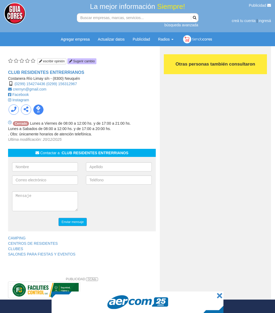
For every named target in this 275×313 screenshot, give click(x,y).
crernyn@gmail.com (29, 89)
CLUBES (15, 249)
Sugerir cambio (82, 61)
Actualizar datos (111, 39)
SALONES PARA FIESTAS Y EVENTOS (41, 254)
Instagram (20, 100)
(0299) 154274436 (30, 84)
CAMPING (17, 238)
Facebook (20, 94)
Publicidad (260, 5)
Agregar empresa (75, 39)
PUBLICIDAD (82, 279)
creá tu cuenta (244, 21)
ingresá (265, 21)
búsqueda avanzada (181, 25)
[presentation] (127, 201)
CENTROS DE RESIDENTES (33, 243)
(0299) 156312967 (61, 84)
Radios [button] (165, 39)
